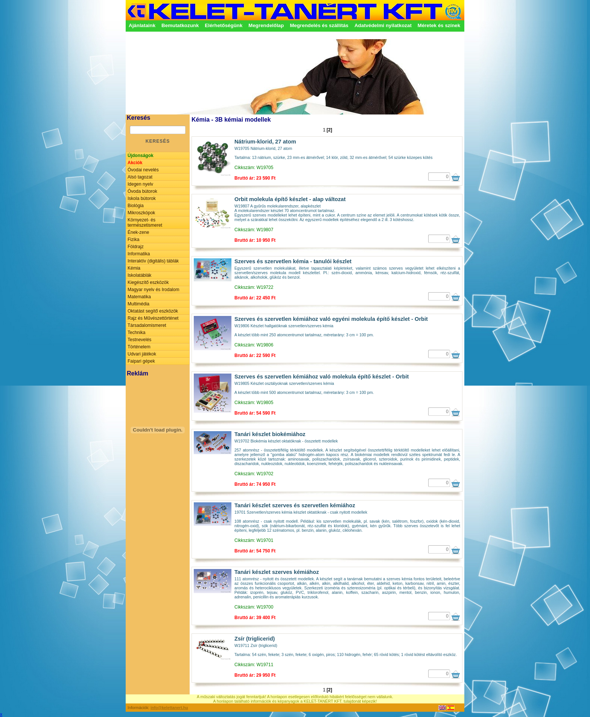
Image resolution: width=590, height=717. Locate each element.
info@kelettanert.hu (169, 707)
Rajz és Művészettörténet (153, 318)
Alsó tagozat (140, 177)
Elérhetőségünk (223, 25)
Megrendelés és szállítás (319, 25)
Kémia (134, 268)
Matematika (139, 296)
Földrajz (136, 246)
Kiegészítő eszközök (148, 282)
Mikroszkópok (141, 212)
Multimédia (138, 304)
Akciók (135, 162)
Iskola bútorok (142, 198)
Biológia (136, 205)
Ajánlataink (142, 25)
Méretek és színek (439, 25)
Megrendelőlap (266, 25)
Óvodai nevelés (143, 169)
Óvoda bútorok (142, 191)
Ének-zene (138, 232)
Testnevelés (139, 339)
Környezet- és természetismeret (145, 222)
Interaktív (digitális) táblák (153, 261)
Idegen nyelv (140, 184)
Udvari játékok (142, 354)
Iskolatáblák (139, 275)
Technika (136, 332)
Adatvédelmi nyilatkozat (383, 25)
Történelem (139, 346)
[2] (329, 130)
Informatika (139, 253)
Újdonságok (141, 155)
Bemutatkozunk (180, 25)
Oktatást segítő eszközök (153, 311)
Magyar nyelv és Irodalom (153, 289)
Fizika (133, 239)
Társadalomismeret (147, 325)
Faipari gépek (141, 361)
